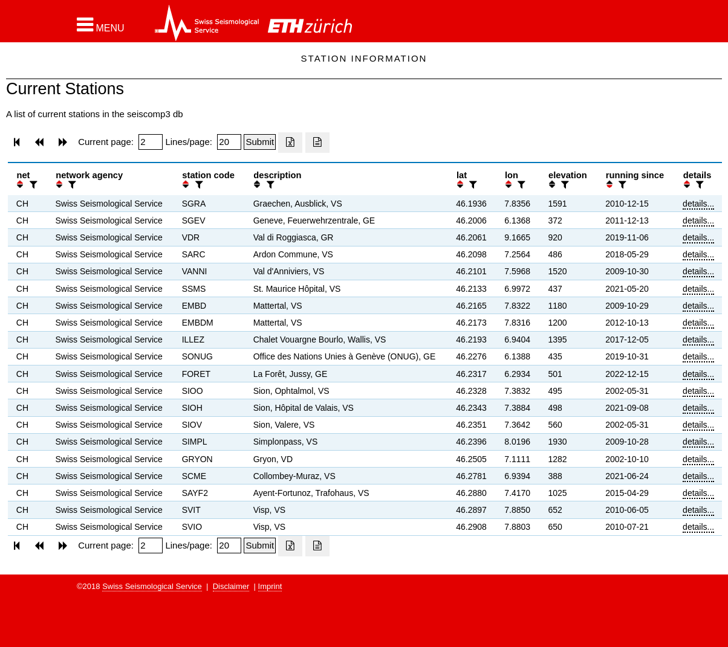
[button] (101, 24)
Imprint (270, 586)
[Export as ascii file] (317, 142)
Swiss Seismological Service (152, 586)
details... (698, 203)
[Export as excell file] (290, 142)
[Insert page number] (150, 142)
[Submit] (260, 142)
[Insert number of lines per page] (229, 142)
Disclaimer (231, 586)
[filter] (32, 184)
